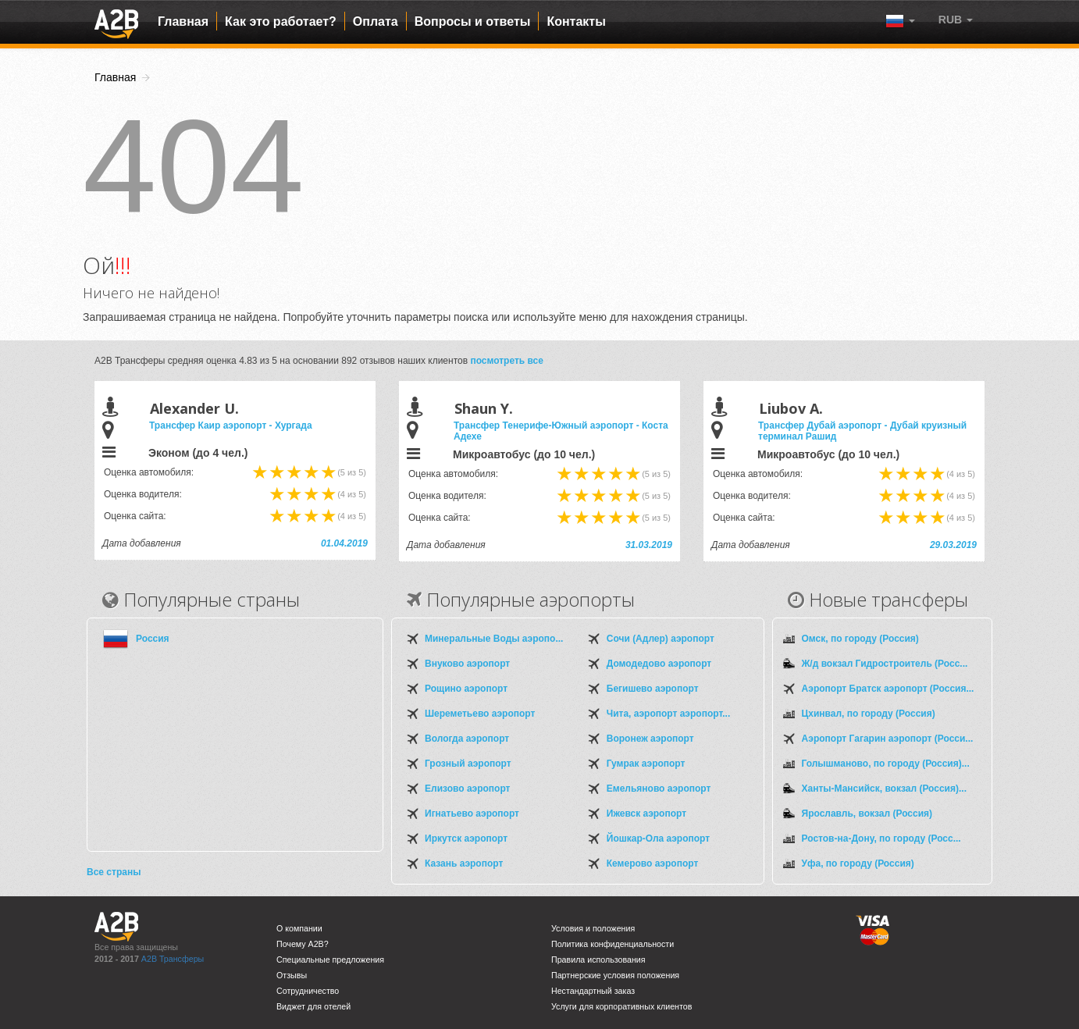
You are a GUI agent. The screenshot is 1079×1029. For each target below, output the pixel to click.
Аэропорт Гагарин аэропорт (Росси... (888, 738)
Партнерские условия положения (615, 975)
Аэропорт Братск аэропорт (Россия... (888, 688)
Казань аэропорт (464, 863)
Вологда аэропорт (467, 738)
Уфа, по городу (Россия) (858, 863)
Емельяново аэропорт (659, 788)
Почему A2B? (302, 944)
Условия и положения (593, 928)
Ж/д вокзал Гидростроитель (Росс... (885, 663)
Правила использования (598, 959)
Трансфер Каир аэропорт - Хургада (230, 425)
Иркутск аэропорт (466, 838)
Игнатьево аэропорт (472, 813)
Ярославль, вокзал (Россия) (867, 813)
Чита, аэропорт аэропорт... (668, 713)
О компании (299, 928)
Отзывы (291, 975)
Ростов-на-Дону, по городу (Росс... (881, 838)
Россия (152, 638)
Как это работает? (281, 21)
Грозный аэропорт (468, 763)
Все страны (114, 872)
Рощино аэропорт (466, 688)
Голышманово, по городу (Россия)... (886, 763)
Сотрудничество (307, 990)
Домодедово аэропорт (659, 663)
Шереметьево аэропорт (480, 713)
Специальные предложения (330, 959)
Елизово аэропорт (467, 788)
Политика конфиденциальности (612, 944)
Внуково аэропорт (467, 663)
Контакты (576, 21)
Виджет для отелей (313, 1006)
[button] (956, 19)
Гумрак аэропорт (646, 763)
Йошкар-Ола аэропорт (658, 838)
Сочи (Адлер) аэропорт (660, 638)
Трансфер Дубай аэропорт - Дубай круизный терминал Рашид (862, 431)
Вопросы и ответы (473, 21)
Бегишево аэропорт (653, 688)
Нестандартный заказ (593, 990)
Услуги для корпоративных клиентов (621, 1006)
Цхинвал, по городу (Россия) (868, 713)
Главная (183, 21)
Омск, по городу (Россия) (860, 638)
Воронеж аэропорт (650, 738)
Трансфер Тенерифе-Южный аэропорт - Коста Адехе (561, 431)
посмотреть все (506, 360)
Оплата (375, 21)
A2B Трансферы (172, 958)
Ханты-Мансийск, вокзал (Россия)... (884, 788)
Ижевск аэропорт (646, 813)
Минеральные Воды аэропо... (494, 638)
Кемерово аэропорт (653, 863)
